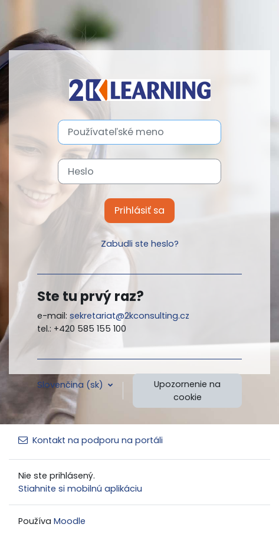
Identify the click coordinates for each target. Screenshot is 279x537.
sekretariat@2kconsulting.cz (129, 316)
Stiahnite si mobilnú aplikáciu (80, 489)
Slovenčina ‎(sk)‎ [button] (71, 385)
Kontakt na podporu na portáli (90, 440)
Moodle (70, 521)
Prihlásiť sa (139, 210)
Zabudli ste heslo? (140, 244)
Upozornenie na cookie (187, 390)
